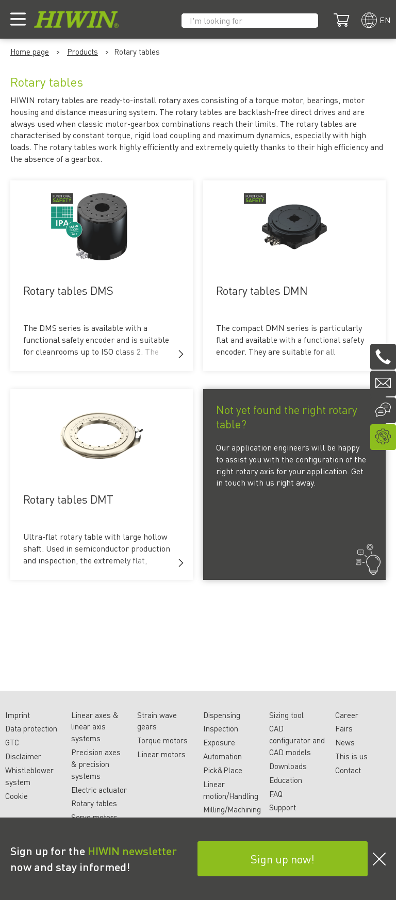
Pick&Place (222, 770)
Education (285, 780)
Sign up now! (283, 859)
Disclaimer (23, 756)
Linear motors (161, 754)
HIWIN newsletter (132, 850)
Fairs (344, 728)
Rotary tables (94, 803)
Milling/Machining (232, 809)
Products (82, 51)
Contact (348, 770)
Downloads (288, 766)
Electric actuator (99, 790)
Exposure (219, 742)
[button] (181, 354)
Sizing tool (286, 715)
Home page (29, 51)
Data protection (31, 728)
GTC (12, 742)
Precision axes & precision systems (96, 764)
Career (346, 715)
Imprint (17, 715)
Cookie (16, 796)
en (385, 19)
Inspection (220, 728)
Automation (222, 756)
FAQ (276, 794)
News (345, 742)
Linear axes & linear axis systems (95, 727)
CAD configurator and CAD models (297, 740)
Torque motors (162, 740)
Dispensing (221, 715)
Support (282, 807)
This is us (351, 756)
